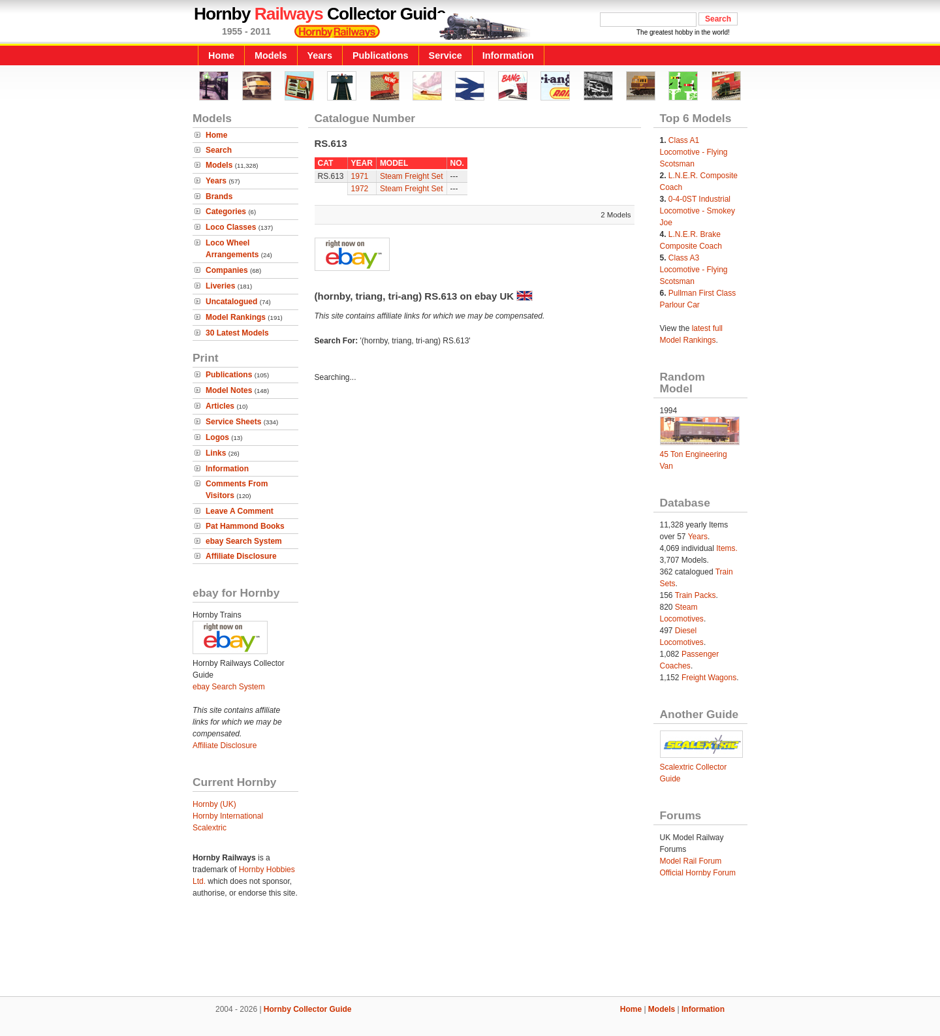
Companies (227, 270)
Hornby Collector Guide (308, 1009)
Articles (220, 406)
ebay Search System (244, 541)
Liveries (220, 285)
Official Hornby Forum (698, 872)
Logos (217, 437)
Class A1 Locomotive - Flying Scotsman (694, 152)
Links (216, 453)
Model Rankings (236, 317)
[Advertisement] (470, 951)
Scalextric (210, 827)
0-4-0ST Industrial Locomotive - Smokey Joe (697, 211)
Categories (226, 211)
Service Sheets (233, 421)
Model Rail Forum (691, 861)
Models (271, 55)
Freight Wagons (709, 677)
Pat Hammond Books (245, 526)
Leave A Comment (240, 511)
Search (219, 150)
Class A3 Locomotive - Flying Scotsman (694, 269)
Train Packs (695, 595)
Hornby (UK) (214, 804)
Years (319, 55)
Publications (380, 55)
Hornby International (228, 816)
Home (221, 55)
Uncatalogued (231, 301)
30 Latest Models (237, 332)
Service (445, 55)
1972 (360, 188)
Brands (219, 196)
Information (508, 55)
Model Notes (229, 390)
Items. (727, 548)
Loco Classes (231, 227)
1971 (360, 176)
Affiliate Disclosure (241, 556)
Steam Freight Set (411, 176)
